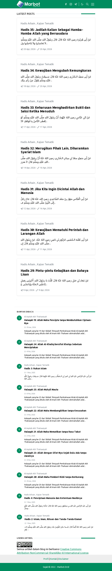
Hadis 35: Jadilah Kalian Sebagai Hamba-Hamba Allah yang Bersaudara (52, 31)
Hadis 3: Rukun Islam (35, 368)
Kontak (53, 559)
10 (19, 517)
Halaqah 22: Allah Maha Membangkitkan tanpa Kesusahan (55, 410)
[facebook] (65, 4)
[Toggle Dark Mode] (82, 4)
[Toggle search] (87, 4)
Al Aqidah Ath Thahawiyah (35, 317)
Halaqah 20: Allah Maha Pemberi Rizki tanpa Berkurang (53, 477)
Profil (46, 559)
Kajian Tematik (45, 23)
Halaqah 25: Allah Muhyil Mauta (41, 389)
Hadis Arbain (28, 23)
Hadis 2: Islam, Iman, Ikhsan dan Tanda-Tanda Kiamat (53, 519)
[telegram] (75, 4)
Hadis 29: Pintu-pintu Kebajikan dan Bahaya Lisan (54, 272)
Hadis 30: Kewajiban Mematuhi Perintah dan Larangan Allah (54, 232)
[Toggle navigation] (92, 4)
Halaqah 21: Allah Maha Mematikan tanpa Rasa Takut (52, 431)
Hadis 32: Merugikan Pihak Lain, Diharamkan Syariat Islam (55, 150)
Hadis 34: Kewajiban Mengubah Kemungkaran (56, 70)
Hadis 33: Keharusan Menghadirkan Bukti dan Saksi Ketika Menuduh (55, 109)
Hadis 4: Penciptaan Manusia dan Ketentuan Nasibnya (53, 498)
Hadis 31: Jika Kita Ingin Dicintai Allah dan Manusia (53, 191)
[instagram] (70, 4)
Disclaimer (63, 559)
